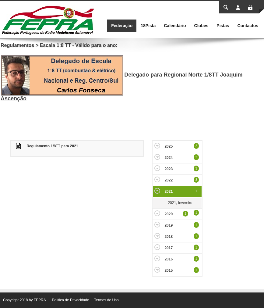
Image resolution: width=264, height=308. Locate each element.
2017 (168, 248)
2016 (168, 259)
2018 (168, 237)
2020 (168, 214)
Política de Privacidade (70, 300)
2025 (168, 146)
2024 (168, 158)
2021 (168, 191)
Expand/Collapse (157, 146)
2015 (168, 270)
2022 (168, 180)
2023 (168, 169)
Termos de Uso (106, 300)
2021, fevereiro (180, 203)
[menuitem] (121, 26)
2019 (168, 225)
